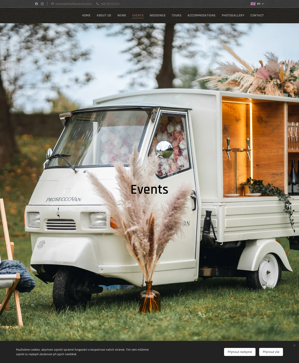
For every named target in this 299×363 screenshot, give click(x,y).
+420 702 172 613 (109, 3)
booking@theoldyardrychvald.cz (73, 3)
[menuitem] (102, 15)
